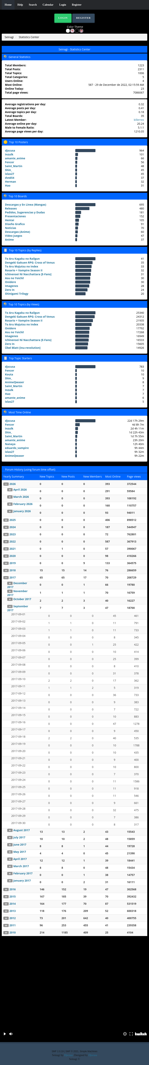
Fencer (9, 162)
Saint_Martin (13, 166)
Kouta (9, 374)
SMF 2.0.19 (57, 1051)
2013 (13, 911)
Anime (9, 239)
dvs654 (9, 178)
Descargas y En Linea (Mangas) (25, 204)
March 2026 (21, 497)
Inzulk (9, 154)
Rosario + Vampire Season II (23, 270)
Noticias (10, 228)
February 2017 (23, 873)
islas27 (9, 174)
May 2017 (19, 852)
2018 (13, 570)
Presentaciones (15, 216)
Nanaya (10, 444)
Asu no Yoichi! (14, 278)
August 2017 (21, 830)
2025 (13, 520)
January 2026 (22, 511)
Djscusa (68, 1055)
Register (77, 4)
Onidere (10, 282)
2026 (13, 484)
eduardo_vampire (17, 448)
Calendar (48, 4)
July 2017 (19, 837)
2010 (13, 932)
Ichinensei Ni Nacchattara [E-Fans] (28, 274)
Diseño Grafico (15, 224)
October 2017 (22, 599)
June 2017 (19, 844)
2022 (13, 541)
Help (20, 4)
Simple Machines (88, 1051)
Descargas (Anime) (17, 232)
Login (62, 4)
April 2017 (20, 859)
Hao (7, 185)
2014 (13, 903)
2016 (13, 889)
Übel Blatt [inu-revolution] (23, 348)
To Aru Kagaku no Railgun (22, 258)
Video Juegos (13, 236)
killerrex (139, 120)
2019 (13, 563)
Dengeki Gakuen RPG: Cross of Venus (30, 262)
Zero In (10, 290)
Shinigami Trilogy (16, 293)
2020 (13, 556)
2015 (13, 896)
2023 (13, 534)
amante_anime (15, 158)
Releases (11, 208)
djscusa (10, 150)
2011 (13, 925)
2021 (13, 548)
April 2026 (20, 489)
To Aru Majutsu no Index (21, 266)
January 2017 (22, 880)
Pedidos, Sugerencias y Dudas (25, 212)
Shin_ (8, 170)
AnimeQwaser (14, 382)
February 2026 (23, 504)
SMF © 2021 (72, 1051)
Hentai (9, 220)
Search (33, 4)
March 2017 (21, 866)
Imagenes (11, 286)
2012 (13, 918)
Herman (10, 181)
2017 (13, 577)
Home (8, 4)
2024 (13, 527)
